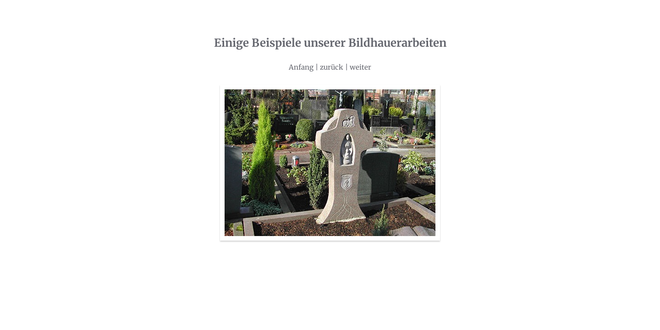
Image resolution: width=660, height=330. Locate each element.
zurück (331, 67)
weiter (360, 67)
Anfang (301, 67)
